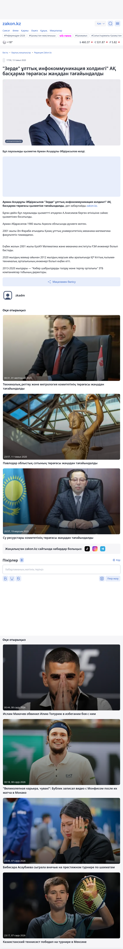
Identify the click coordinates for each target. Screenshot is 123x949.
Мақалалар (56, 30)
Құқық (43, 30)
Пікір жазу (112, 578)
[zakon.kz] (12, 23)
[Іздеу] (110, 23)
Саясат (6, 30)
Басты (5, 52)
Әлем (16, 30)
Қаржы (25, 30)
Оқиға (34, 30)
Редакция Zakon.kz (43, 52)
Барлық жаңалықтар (21, 52)
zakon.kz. (92, 206)
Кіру (118, 560)
